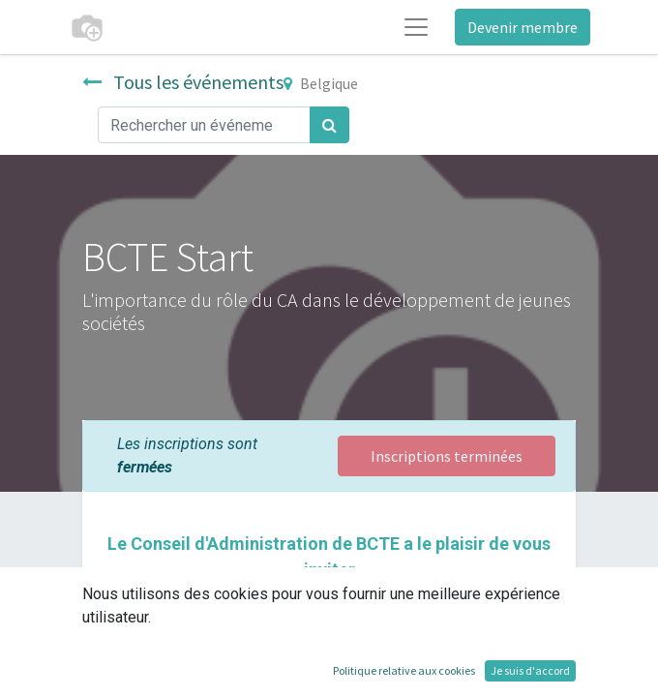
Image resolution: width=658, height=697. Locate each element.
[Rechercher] (329, 124)
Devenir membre (522, 27)
